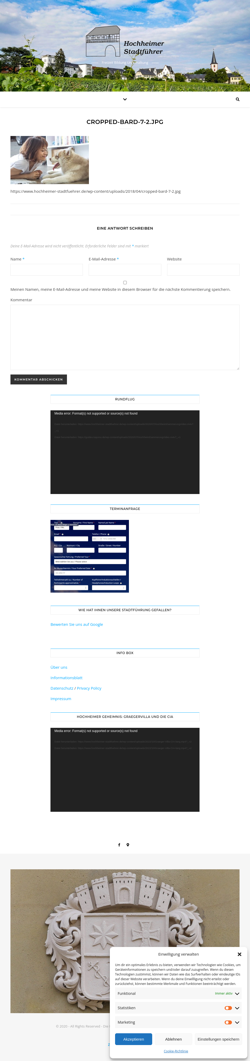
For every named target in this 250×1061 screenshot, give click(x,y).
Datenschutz (61, 688)
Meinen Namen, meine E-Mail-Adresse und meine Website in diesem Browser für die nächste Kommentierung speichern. (120, 289)
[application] (124, 452)
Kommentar (21, 299)
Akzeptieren (133, 1039)
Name (17, 259)
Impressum (60, 698)
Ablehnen (173, 1039)
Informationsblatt (66, 677)
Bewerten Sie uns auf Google (76, 624)
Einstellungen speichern (218, 1039)
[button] (239, 954)
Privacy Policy (89, 688)
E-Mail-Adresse (104, 259)
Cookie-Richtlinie (176, 1051)
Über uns (58, 667)
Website (174, 259)
